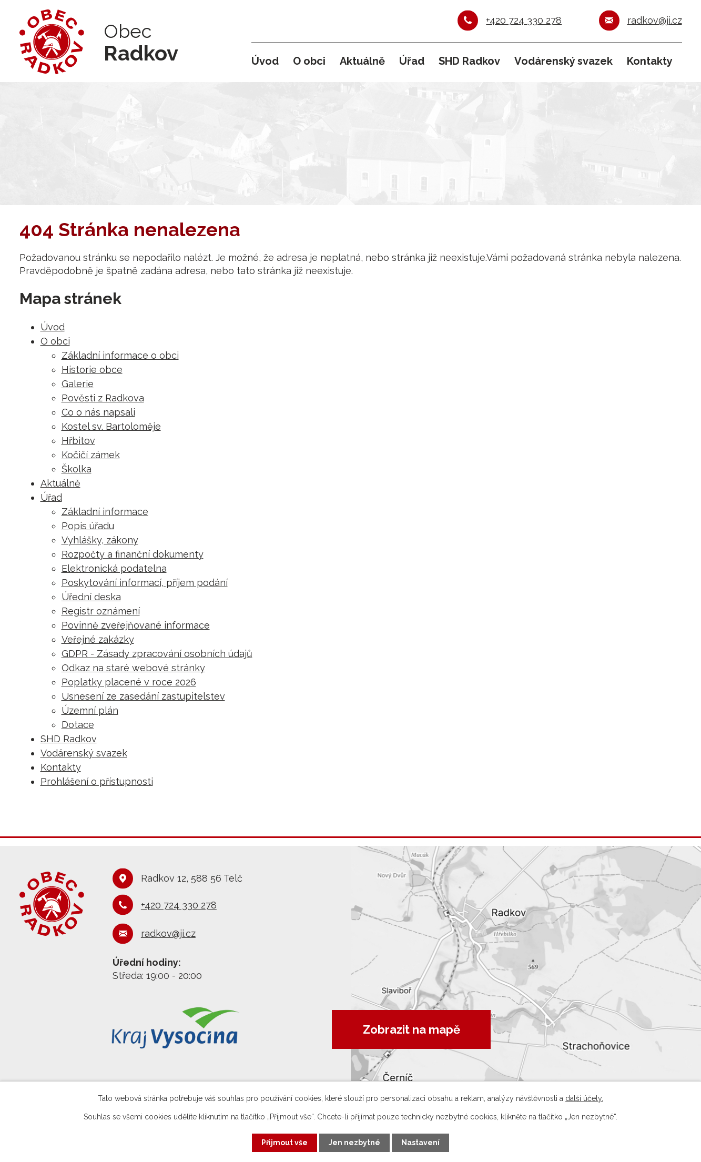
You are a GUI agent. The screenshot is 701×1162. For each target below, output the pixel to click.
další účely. (584, 1098)
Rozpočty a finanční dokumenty (133, 554)
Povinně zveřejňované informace (136, 625)
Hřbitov (78, 440)
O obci (309, 61)
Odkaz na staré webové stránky (133, 667)
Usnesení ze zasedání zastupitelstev (143, 696)
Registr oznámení (101, 611)
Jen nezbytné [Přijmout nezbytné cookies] (354, 1142)
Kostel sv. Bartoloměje (111, 426)
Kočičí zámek (91, 454)
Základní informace (105, 511)
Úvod (265, 61)
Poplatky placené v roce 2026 (129, 682)
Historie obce (92, 369)
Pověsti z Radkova (103, 397)
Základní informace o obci (120, 355)
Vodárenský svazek (563, 61)
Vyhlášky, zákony (100, 539)
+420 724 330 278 (524, 20)
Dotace (78, 724)
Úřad (411, 61)
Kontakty (650, 61)
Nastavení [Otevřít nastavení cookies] (420, 1142)
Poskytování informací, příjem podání (145, 582)
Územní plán (90, 710)
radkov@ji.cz (654, 20)
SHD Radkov (469, 61)
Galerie (78, 383)
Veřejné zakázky (98, 639)
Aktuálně (362, 61)
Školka (77, 468)
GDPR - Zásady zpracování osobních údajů (157, 653)
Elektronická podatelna (114, 568)
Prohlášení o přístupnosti (96, 781)
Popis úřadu (88, 525)
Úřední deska (91, 596)
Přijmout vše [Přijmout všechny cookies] (284, 1142)
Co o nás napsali (98, 412)
